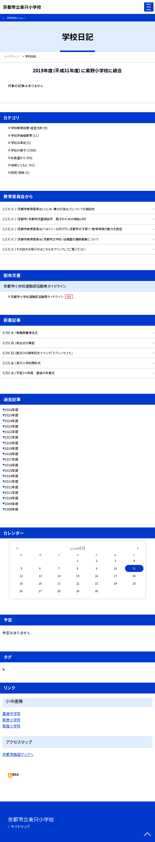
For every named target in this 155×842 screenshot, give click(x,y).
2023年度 (11, 426)
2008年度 (11, 509)
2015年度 (11, 470)
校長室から (18, 157)
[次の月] (138, 548)
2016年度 (11, 465)
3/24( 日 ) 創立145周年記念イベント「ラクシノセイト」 (37, 353)
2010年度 (11, 498)
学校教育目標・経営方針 (27, 128)
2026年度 (11, 409)
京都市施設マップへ (18, 754)
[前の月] (17, 548)
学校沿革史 (18, 142)
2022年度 (11, 431)
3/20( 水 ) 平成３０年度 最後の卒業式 (28, 372)
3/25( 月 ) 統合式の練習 (18, 343)
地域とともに (19, 165)
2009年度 (11, 503)
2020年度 (11, 443)
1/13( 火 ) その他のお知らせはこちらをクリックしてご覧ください (43, 249)
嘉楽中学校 (11, 713)
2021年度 (11, 437)
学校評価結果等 (21, 135)
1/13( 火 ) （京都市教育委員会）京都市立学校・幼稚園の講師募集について (50, 239)
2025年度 (11, 415)
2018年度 (11, 454)
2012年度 (11, 487)
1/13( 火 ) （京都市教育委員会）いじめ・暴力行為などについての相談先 (48, 209)
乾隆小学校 (11, 725)
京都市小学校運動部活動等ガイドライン (42, 296)
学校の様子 (18, 150)
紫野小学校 (11, 719)
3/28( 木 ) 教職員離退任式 (20, 332)
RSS (15, 774)
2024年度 (11, 421)
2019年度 (11, 448)
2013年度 (11, 481)
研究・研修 (18, 172)
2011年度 (11, 492)
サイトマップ (20, 826)
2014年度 (11, 476)
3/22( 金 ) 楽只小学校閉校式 (21, 363)
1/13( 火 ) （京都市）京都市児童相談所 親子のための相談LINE (44, 219)
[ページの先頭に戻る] (147, 834)
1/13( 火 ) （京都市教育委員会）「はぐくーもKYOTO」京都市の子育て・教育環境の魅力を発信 (62, 229)
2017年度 (11, 459)
